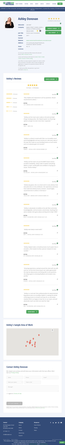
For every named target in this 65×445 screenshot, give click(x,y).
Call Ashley (52, 32)
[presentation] (16, 398)
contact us (25, 69)
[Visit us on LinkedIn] (53, 423)
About (36, 4)
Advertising (21, 433)
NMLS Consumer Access (26, 54)
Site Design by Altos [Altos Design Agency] (57, 439)
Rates (31, 4)
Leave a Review (50, 79)
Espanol (54, 4)
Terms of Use (33, 444)
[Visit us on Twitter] (56, 423)
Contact (48, 4)
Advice (42, 4)
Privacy (43, 407)
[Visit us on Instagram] (59, 423)
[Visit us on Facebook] (51, 423)
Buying (26, 4)
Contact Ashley (52, 28)
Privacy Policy (43, 444)
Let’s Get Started (13, 403)
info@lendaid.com (7, 434)
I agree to (14, 393)
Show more (31, 312)
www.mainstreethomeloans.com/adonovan (38, 40)
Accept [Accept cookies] (61, 442)
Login (60, 4)
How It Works (19, 4)
